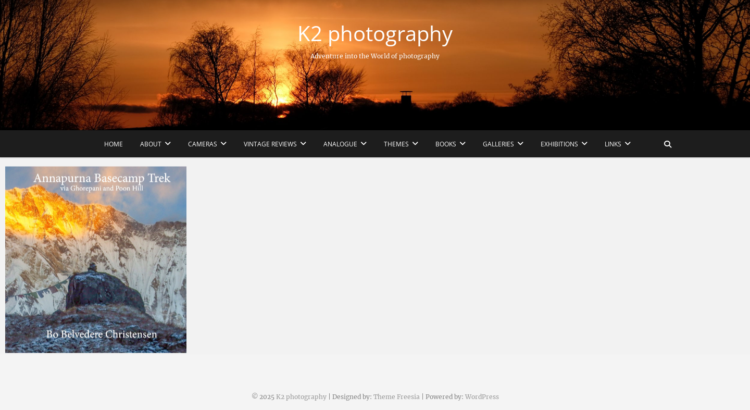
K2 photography (375, 33)
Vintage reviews (270, 144)
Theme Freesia (396, 397)
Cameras (202, 144)
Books (445, 144)
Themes (396, 144)
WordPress (482, 397)
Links (613, 144)
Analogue (340, 144)
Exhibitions (559, 144)
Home (113, 144)
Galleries (498, 144)
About (150, 144)
